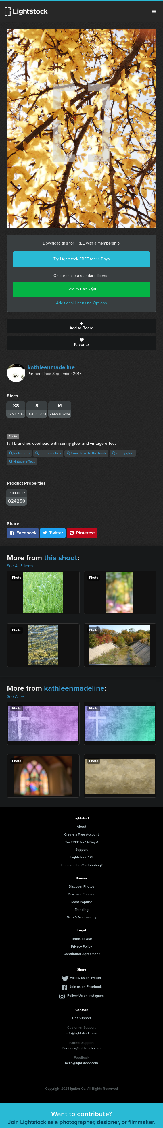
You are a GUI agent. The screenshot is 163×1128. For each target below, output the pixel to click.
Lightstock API (81, 857)
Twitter (53, 533)
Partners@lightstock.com (81, 1048)
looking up (19, 453)
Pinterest (82, 533)
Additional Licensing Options (81, 303)
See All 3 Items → (23, 566)
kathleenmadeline (51, 367)
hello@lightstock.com (81, 1063)
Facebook (23, 533)
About (81, 826)
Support (81, 849)
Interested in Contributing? (82, 865)
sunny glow (123, 453)
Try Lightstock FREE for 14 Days (81, 259)
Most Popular (81, 901)
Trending (82, 909)
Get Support (81, 1018)
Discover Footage (81, 894)
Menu (153, 11)
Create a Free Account (81, 834)
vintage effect (22, 461)
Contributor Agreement (82, 953)
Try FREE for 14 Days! (81, 842)
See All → (15, 697)
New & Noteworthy (81, 917)
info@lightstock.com (81, 1033)
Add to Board (81, 326)
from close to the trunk (86, 453)
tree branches (48, 453)
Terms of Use (81, 938)
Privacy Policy (81, 946)
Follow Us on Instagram (85, 995)
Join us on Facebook (86, 986)
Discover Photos (81, 886)
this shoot (60, 557)
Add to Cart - (81, 289)
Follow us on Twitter (85, 977)
